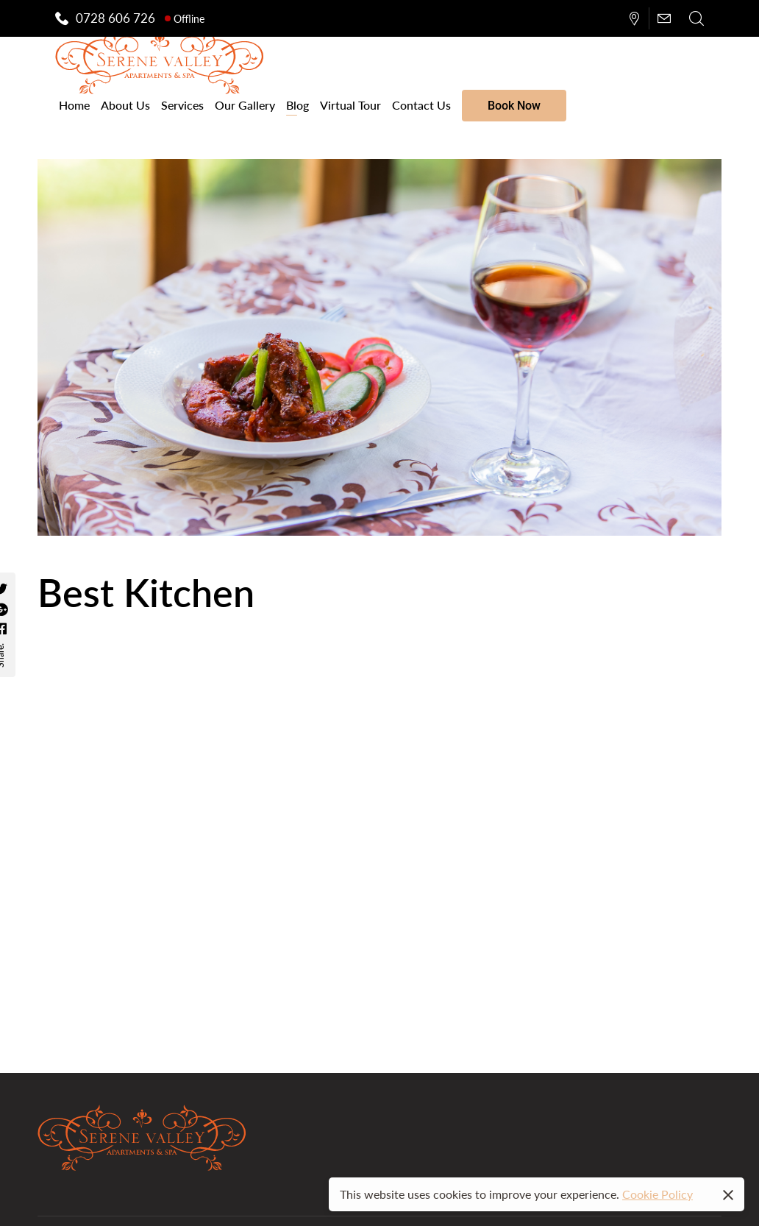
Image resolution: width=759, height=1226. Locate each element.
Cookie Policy (657, 1194)
